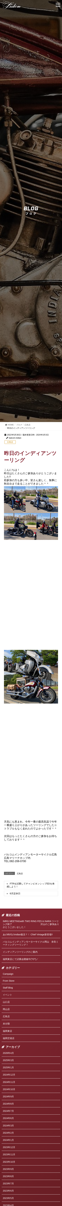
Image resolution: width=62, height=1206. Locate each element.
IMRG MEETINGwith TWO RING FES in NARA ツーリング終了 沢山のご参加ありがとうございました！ (31, 924)
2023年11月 (9, 1154)
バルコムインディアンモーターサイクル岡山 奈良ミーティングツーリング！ (30, 943)
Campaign (8, 974)
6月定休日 (15, 893)
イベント (7, 994)
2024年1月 (8, 1140)
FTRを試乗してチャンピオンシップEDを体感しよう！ (31, 885)
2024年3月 (8, 1125)
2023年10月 (9, 1162)
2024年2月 (8, 1132)
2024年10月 (9, 1089)
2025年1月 (8, 1067)
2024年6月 (8, 1118)
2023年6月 (8, 1190)
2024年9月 (8, 1096)
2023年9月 (8, 1169)
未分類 (6, 1023)
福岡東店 (7, 1031)
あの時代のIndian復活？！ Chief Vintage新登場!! (28, 934)
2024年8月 (8, 1103)
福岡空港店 (8, 1038)
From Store (8, 980)
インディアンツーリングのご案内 (20, 952)
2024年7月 (8, 1111)
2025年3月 (8, 1060)
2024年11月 (9, 1082)
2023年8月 (8, 1176)
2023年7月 (8, 1183)
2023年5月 (8, 1198)
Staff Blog (8, 987)
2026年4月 (8, 1053)
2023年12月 (9, 1147)
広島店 (10, 442)
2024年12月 (9, 1074)
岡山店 (6, 1009)
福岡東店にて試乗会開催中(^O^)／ (20, 959)
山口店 (6, 1002)
